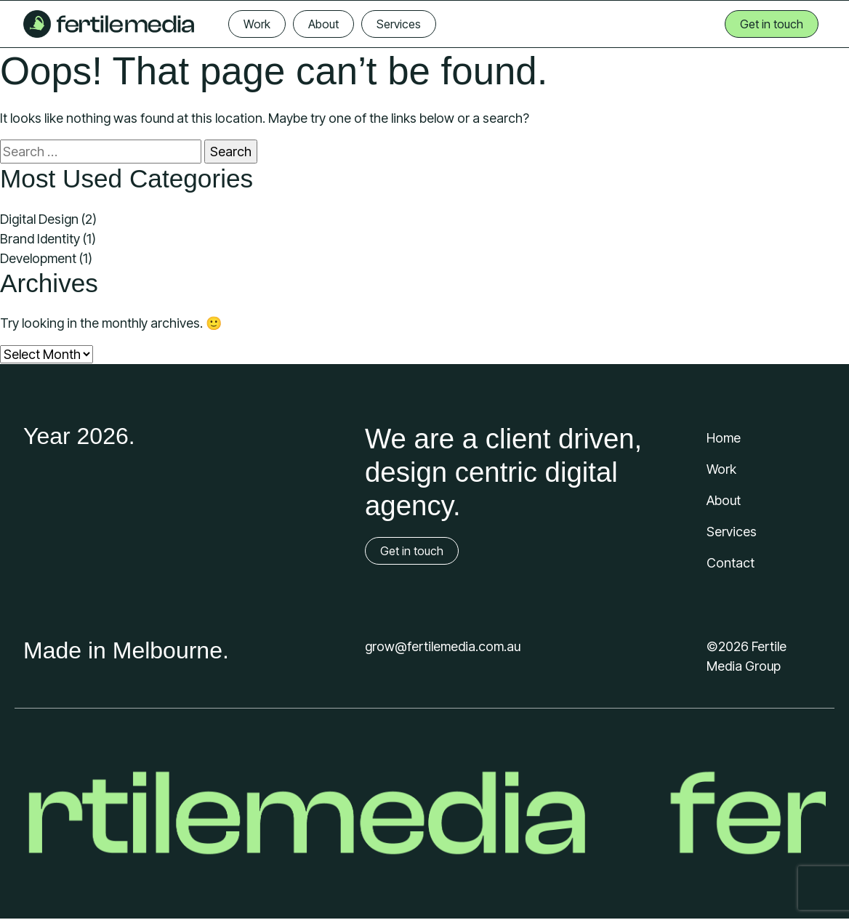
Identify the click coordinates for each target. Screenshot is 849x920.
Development (38, 258)
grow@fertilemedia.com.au (442, 646)
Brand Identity (40, 238)
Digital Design (39, 219)
